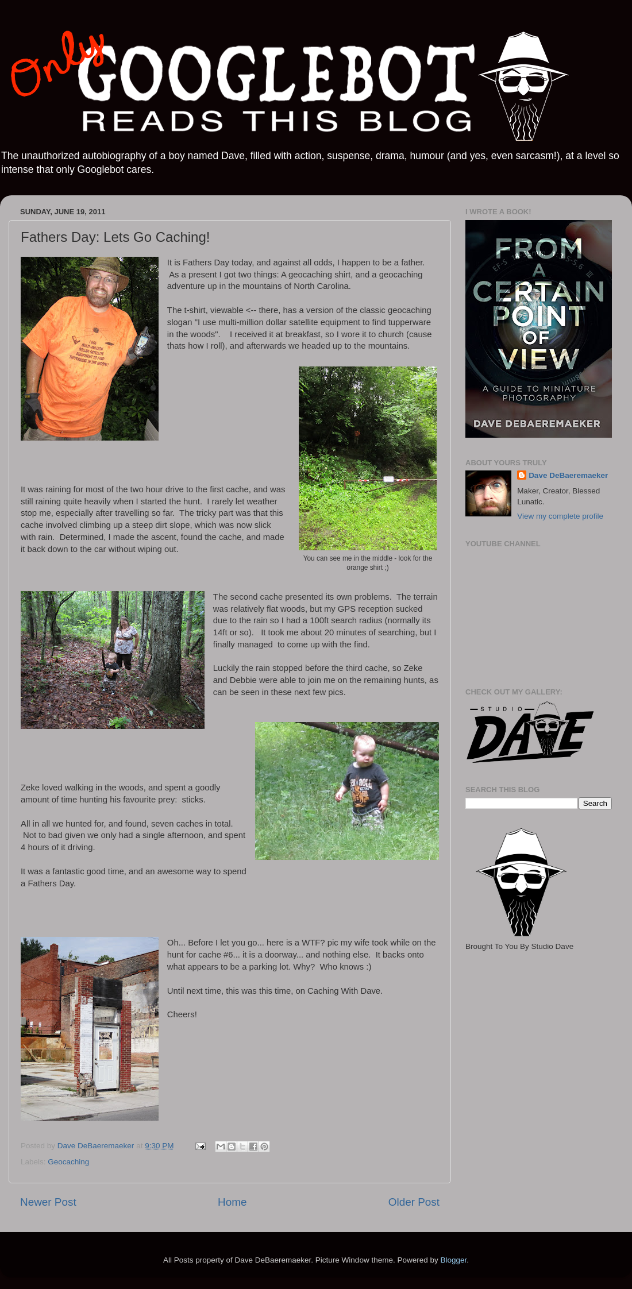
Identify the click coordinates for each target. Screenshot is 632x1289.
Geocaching (68, 1161)
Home (232, 1202)
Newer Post (48, 1202)
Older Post (414, 1202)
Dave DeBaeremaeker (568, 475)
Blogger (453, 1260)
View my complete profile (560, 516)
